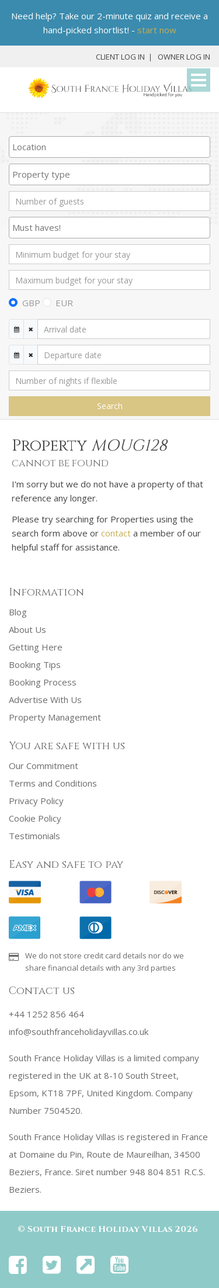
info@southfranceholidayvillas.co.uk (78, 1031)
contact (116, 533)
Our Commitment (43, 765)
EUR (64, 303)
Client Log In (120, 56)
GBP (31, 303)
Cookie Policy (35, 818)
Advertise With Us (45, 699)
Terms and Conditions (53, 783)
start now (156, 30)
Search (110, 405)
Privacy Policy (36, 800)
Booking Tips (35, 664)
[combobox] (109, 147)
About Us (27, 629)
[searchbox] (109, 147)
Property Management (55, 717)
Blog (18, 612)
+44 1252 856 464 (46, 1014)
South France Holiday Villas (99, 1229)
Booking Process (43, 682)
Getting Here (35, 647)
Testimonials (34, 836)
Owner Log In (184, 56)
